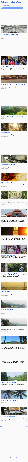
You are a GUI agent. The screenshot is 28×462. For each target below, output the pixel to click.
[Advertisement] (14, 18)
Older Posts (26, 426)
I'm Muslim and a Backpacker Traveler (11, 2)
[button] (26, 40)
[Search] (24, 2)
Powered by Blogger (14, 457)
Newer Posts (2, 426)
